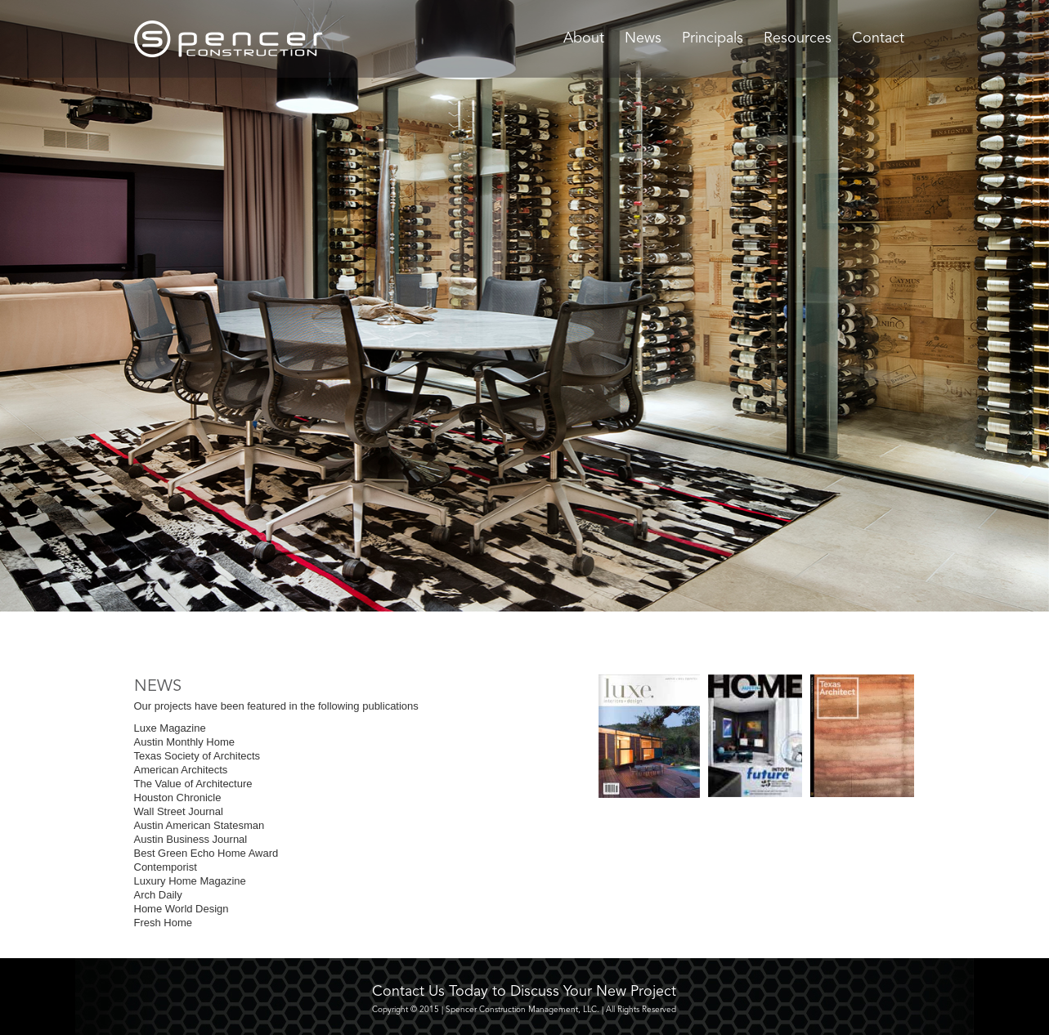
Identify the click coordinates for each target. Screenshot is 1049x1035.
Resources (798, 38)
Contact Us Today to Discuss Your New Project (524, 991)
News (643, 38)
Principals (712, 38)
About (583, 38)
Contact (878, 38)
